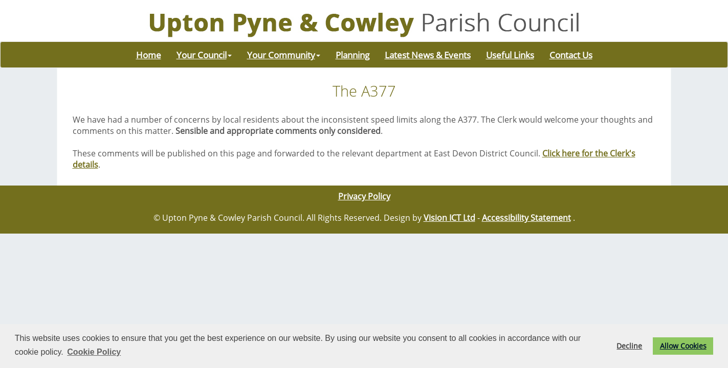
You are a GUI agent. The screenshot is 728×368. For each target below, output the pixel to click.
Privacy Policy (364, 196)
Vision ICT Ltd (449, 217)
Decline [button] (629, 346)
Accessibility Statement (526, 217)
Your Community (283, 55)
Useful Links (510, 55)
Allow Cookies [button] (683, 346)
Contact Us (570, 55)
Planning (352, 55)
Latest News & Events (428, 55)
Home (148, 55)
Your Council (204, 55)
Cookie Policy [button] (94, 352)
